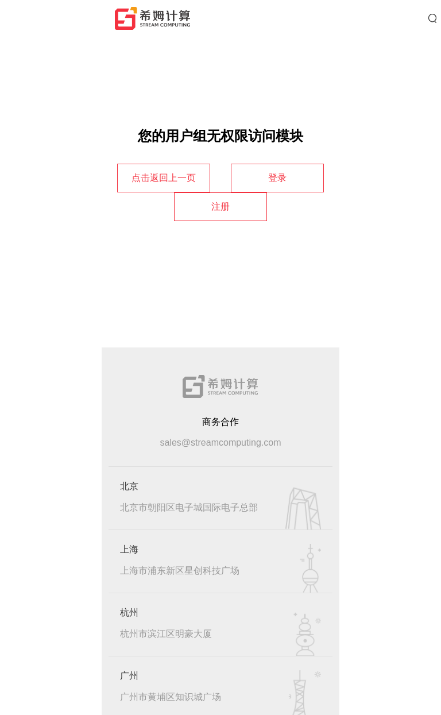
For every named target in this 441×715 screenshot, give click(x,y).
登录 (277, 178)
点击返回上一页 (163, 178)
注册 (220, 206)
